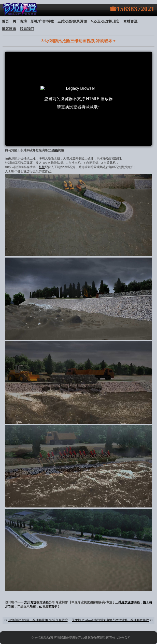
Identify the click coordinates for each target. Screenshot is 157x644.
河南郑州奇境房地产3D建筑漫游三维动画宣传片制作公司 (92, 637)
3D (50, 150)
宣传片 (53, 606)
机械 (42, 167)
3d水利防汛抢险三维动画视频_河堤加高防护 (38, 620)
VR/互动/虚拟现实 (105, 21)
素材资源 (130, 21)
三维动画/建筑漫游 (72, 21)
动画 (55, 150)
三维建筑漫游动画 (127, 602)
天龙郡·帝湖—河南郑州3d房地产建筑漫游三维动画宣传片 (110, 620)
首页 (5, 21)
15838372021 (136, 9)
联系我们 (27, 29)
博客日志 (9, 29)
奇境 (33, 602)
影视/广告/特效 (42, 21)
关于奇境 (20, 21)
